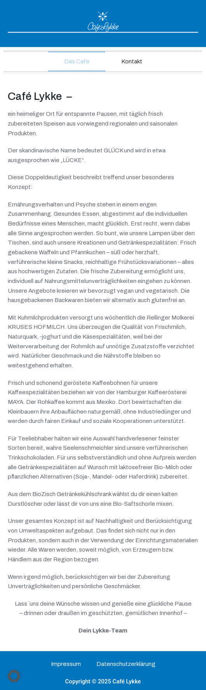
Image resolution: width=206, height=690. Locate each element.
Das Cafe (76, 61)
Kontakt (131, 61)
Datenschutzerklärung (125, 664)
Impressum (66, 664)
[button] (14, 676)
